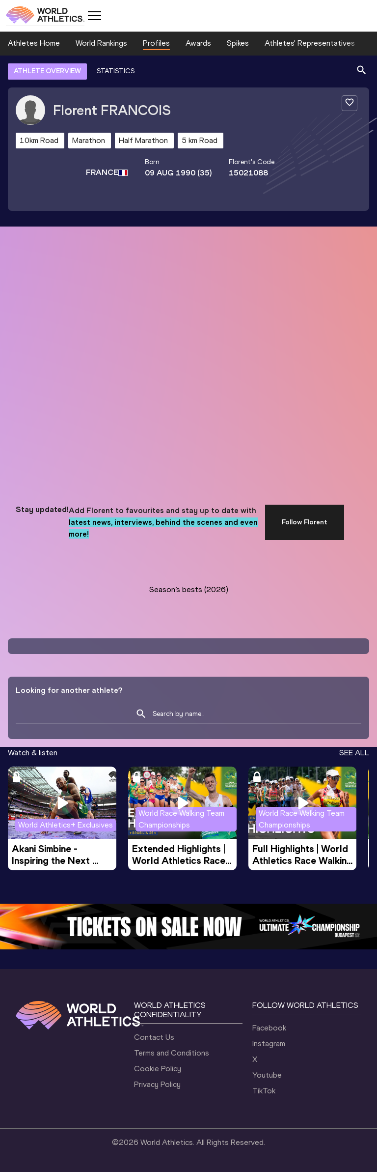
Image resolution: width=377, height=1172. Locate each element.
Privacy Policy (157, 1084)
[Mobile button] (94, 16)
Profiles (156, 43)
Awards (198, 43)
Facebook (269, 1027)
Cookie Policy (157, 1068)
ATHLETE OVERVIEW (47, 71)
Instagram (268, 1043)
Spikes (238, 43)
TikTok (263, 1090)
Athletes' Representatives (310, 43)
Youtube (267, 1075)
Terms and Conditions (171, 1053)
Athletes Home (34, 43)
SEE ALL (354, 752)
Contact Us (154, 1037)
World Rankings (101, 43)
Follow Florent (304, 522)
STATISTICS (116, 71)
